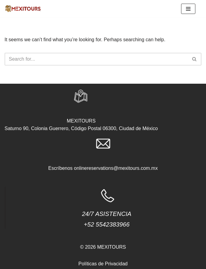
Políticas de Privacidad (103, 263)
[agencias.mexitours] (23, 8)
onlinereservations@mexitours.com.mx (116, 168)
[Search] (96, 59)
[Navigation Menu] (188, 9)
